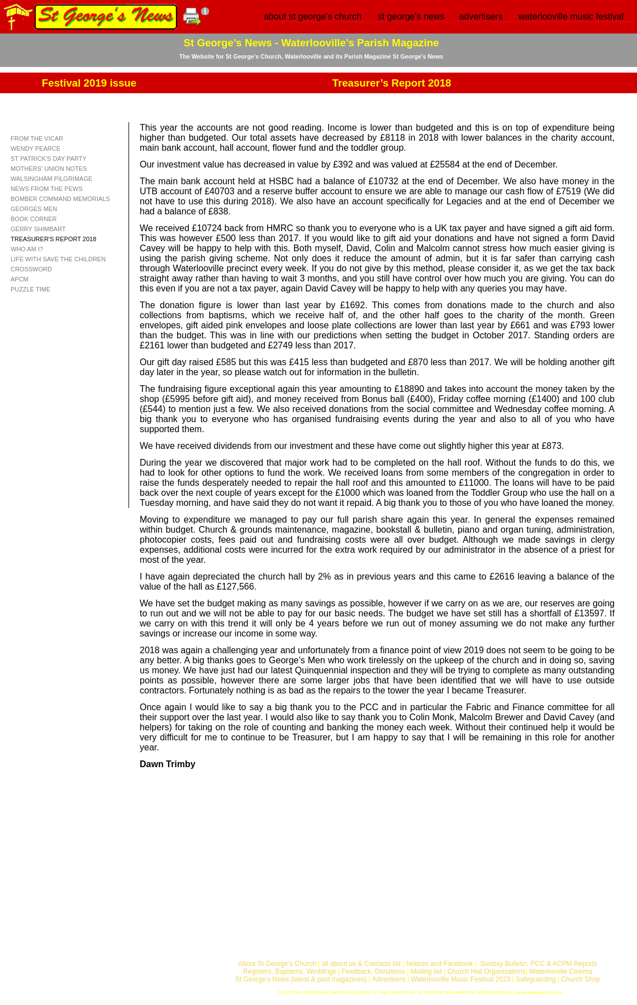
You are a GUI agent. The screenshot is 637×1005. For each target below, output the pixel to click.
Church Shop (580, 979)
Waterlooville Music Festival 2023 (461, 979)
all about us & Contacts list (361, 964)
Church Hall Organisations (486, 971)
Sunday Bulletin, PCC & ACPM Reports (538, 964)
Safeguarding (535, 979)
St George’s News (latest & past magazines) (301, 979)
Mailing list (426, 971)
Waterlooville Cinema (560, 971)
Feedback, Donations (373, 971)
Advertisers (389, 979)
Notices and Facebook (439, 964)
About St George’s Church (277, 964)
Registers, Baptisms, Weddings (289, 971)
